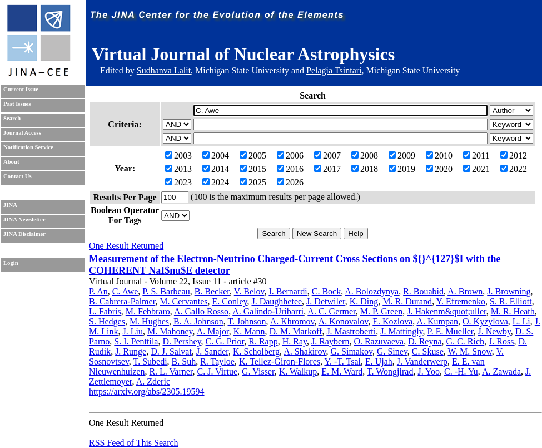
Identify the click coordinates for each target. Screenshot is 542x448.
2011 (476, 155)
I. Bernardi (287, 291)
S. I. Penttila (136, 341)
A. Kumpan (437, 321)
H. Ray (294, 341)
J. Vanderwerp (422, 361)
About (11, 162)
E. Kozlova (392, 321)
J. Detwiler (325, 301)
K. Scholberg (256, 351)
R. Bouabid (423, 291)
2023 (178, 182)
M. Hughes (149, 321)
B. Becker (212, 291)
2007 (327, 155)
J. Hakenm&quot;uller (446, 311)
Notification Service (28, 147)
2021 (476, 169)
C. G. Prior (225, 341)
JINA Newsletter (24, 219)
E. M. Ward (341, 371)
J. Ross (501, 341)
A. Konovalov (344, 321)
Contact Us (17, 176)
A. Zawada (501, 371)
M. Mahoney (170, 331)
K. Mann (249, 331)
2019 (402, 169)
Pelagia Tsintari (333, 70)
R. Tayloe (217, 361)
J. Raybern (330, 341)
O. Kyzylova (485, 321)
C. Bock (326, 291)
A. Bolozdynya (372, 291)
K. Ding (364, 301)
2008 (364, 155)
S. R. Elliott (511, 301)
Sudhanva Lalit (164, 70)
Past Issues (17, 104)
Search (12, 118)
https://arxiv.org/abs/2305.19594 (147, 391)
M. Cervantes (183, 301)
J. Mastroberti (351, 331)
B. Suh (184, 361)
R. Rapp (262, 341)
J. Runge (130, 351)
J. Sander (212, 351)
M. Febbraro (148, 311)
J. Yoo (428, 371)
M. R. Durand (407, 301)
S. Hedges (107, 321)
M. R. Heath (513, 311)
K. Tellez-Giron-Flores (279, 361)
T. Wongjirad (390, 371)
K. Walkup (298, 371)
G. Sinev (392, 351)
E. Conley (229, 301)
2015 (253, 169)
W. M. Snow (469, 351)
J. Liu (132, 331)
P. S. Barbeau (166, 291)
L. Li (521, 321)
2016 (290, 169)
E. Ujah (378, 361)
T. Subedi (150, 361)
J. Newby (494, 331)
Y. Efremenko (461, 301)
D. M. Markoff (296, 331)
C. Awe (125, 291)
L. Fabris (105, 311)
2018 (364, 169)
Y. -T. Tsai (342, 361)
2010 (439, 155)
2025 (253, 182)
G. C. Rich (465, 341)
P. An (98, 291)
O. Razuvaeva (379, 341)
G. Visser (258, 371)
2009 (402, 155)
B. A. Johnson (198, 321)
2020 (439, 169)
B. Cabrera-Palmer (122, 301)
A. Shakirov (305, 351)
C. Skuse (428, 351)
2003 (178, 155)
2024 (215, 182)
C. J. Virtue (217, 371)
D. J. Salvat (171, 351)
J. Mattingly (401, 331)
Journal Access (22, 133)
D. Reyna (424, 341)
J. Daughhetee (276, 301)
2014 (215, 169)
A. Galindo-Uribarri (268, 311)
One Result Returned (126, 245)
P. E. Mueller (450, 331)
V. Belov (249, 291)
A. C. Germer (331, 311)
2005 (253, 155)
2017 (327, 169)
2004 (215, 155)
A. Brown (465, 291)
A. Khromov (292, 321)
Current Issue (20, 89)
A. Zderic (153, 381)
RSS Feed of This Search (133, 442)
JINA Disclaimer (24, 234)
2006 (290, 155)
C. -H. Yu (461, 371)
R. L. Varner (170, 371)
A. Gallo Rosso (201, 311)
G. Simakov (351, 351)
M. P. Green (381, 311)
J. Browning (508, 291)
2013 (178, 169)
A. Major (213, 331)
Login (10, 263)
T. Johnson (247, 321)
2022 (513, 169)
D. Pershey (181, 341)
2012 (513, 155)
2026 (290, 182)
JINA (10, 205)
